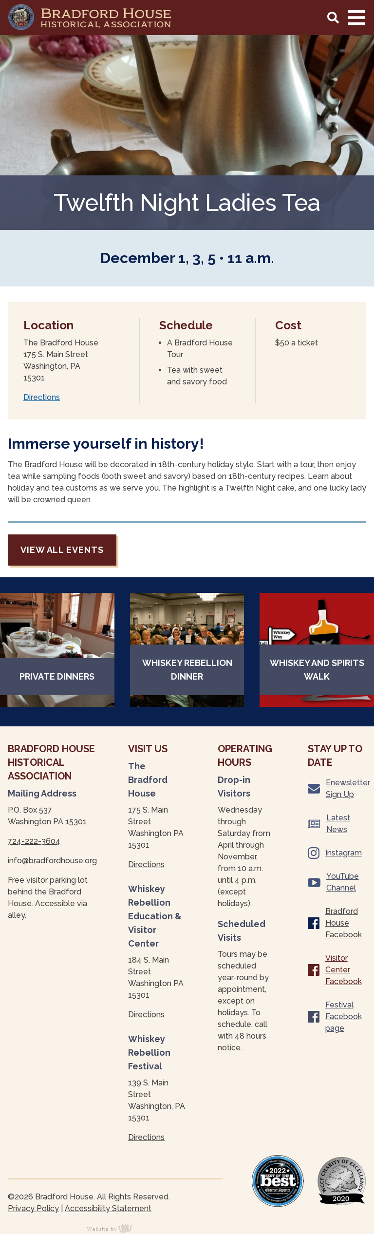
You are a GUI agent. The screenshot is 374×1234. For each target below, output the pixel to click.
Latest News (329, 823)
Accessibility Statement (108, 1208)
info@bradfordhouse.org (52, 860)
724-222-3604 (34, 841)
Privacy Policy (33, 1208)
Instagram (335, 853)
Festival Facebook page (335, 1016)
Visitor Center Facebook (335, 969)
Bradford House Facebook (335, 923)
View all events (62, 550)
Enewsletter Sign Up (337, 788)
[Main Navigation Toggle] (356, 17)
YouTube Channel (333, 882)
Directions (41, 397)
